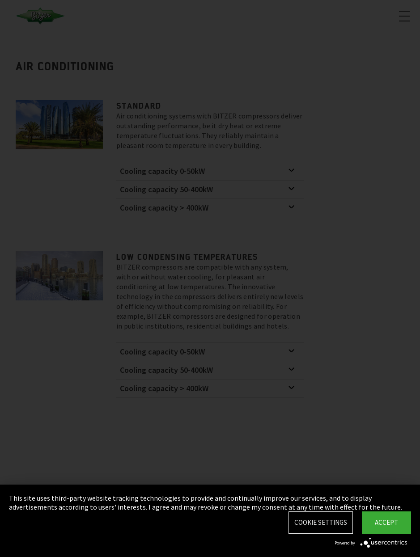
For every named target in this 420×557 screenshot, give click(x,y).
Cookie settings (320, 522)
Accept (386, 522)
